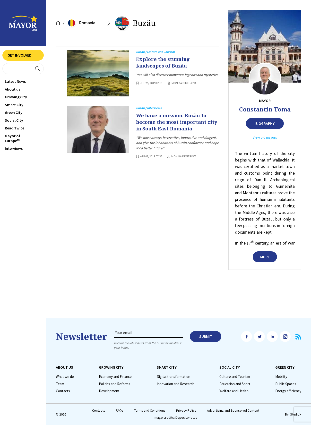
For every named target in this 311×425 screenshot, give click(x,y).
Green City (13, 112)
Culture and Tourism (234, 376)
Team (60, 384)
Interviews (14, 148)
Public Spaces (285, 384)
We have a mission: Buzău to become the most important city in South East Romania (176, 122)
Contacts (63, 391)
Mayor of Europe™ (12, 138)
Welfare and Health (234, 391)
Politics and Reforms (114, 384)
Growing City (16, 96)
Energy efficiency (288, 391)
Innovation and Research (175, 384)
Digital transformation (173, 376)
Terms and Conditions (149, 410)
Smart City (14, 104)
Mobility (281, 376)
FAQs (119, 410)
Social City (14, 120)
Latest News (15, 81)
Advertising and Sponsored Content (233, 410)
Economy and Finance (115, 376)
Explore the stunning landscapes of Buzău (163, 62)
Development (109, 391)
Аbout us (12, 89)
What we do (65, 376)
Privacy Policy (186, 410)
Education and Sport (234, 384)
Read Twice (14, 128)
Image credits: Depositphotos (175, 418)
